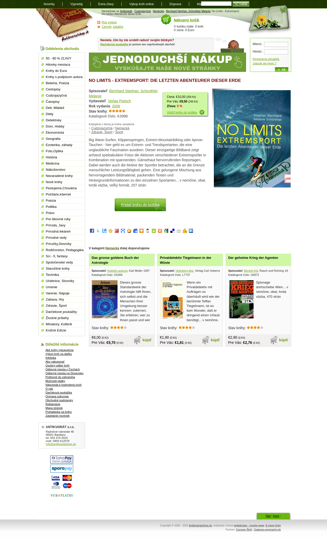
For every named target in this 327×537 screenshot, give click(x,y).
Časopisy (53, 102)
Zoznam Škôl (244, 529)
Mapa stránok (54, 408)
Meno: (257, 44)
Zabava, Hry (55, 299)
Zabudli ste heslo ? (264, 63)
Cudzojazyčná (143, 11)
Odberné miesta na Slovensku (64, 373)
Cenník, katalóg (112, 27)
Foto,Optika (54, 151)
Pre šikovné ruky (58, 219)
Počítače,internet (58, 194)
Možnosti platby (55, 380)
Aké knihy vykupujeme (60, 350)
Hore (276, 515)
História (51, 157)
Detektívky (54, 120)
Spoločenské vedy (59, 262)
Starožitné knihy (58, 268)
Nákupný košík (186, 20)
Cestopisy (53, 89)
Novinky (49, 4)
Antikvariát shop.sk (65, 25)
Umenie (51, 287)
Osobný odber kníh (58, 365)
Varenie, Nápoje (58, 293)
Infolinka (51, 357)
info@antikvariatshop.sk (61, 444)
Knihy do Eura (56, 71)
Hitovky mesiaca (58, 64)
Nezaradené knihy (59, 176)
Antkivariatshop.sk (200, 525)
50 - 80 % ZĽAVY (58, 58)
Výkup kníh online (141, 4)
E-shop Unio (273, 525)
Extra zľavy (106, 4)
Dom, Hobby (55, 126)
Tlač (268, 515)
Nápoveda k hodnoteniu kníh (64, 384)
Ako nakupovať (55, 361)
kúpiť (147, 340)
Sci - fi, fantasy (57, 256)
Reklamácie (53, 404)
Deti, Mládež (55, 108)
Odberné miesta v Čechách (63, 369)
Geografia (53, 139)
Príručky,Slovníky (58, 244)
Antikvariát (126, 11)
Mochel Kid (251, 270)
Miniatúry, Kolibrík (59, 324)
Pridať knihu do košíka (140, 204)
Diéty (50, 114)
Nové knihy (54, 182)
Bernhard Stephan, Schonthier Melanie (188, 11)
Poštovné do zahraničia (60, 377)
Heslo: (257, 51)
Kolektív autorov (117, 270)
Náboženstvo (55, 170)
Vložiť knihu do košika (182, 112)
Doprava (175, 4)
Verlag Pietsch (119, 101)
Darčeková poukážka (114, 44)
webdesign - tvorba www (249, 525)
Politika (51, 207)
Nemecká (158, 11)
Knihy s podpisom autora (64, 77)
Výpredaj (76, 4)
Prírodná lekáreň (58, 231)
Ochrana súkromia (57, 396)
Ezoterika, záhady (59, 145)
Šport (119, 132)
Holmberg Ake (185, 270)
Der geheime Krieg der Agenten (253, 258)
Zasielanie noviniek (58, 415)
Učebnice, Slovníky (60, 281)
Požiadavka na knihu (59, 411)
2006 (116, 106)
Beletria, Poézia (57, 83)
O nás (49, 388)
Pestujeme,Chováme (61, 188)
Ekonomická (55, 132)
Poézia (51, 200)
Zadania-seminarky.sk (267, 529)
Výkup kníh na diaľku (59, 353)
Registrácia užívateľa (266, 59)
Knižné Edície (56, 330)
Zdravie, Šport (102, 132)
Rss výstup (109, 22)
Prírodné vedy (56, 238)
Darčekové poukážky (61, 312)
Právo (50, 213)
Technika (52, 275)
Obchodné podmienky (59, 400)
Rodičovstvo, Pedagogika (65, 250)
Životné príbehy (57, 318)
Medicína (53, 163)
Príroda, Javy (56, 225)
